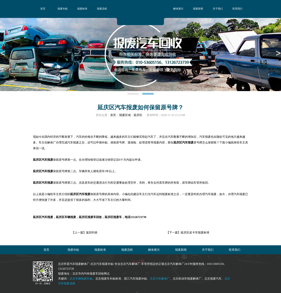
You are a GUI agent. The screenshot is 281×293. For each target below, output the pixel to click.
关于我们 (218, 8)
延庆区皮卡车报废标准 (195, 232)
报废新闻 (198, 8)
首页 (42, 8)
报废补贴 (63, 8)
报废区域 (125, 115)
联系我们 (237, 8)
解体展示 (178, 8)
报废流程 (102, 8)
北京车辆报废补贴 (81, 278)
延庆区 (138, 115)
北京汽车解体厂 (160, 278)
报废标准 (82, 8)
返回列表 (91, 232)
